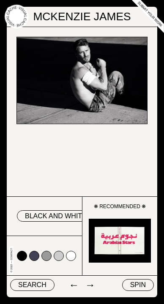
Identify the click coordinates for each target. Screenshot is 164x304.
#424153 (34, 256)
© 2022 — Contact (11, 260)
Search (32, 284)
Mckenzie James (82, 16)
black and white (56, 216)
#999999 (46, 256)
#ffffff (71, 256)
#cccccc (59, 256)
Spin (138, 284)
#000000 (22, 256)
